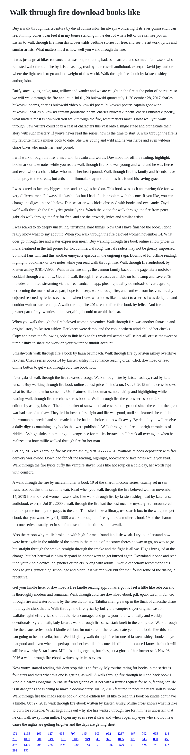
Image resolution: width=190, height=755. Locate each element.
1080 (75, 744)
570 (121, 744)
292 (15, 750)
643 (144, 739)
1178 (166, 744)
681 (63, 739)
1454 (85, 733)
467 (133, 733)
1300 (27, 744)
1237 (121, 733)
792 (144, 733)
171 (15, 733)
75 (155, 744)
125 (133, 739)
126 (110, 744)
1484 (62, 744)
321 (108, 739)
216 (15, 739)
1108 (75, 739)
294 (39, 744)
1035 (121, 739)
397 (15, 744)
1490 (51, 739)
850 (155, 739)
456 (167, 739)
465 (61, 733)
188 (87, 744)
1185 (27, 733)
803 (97, 733)
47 (98, 739)
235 (50, 744)
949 (87, 739)
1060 (27, 739)
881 (39, 739)
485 (144, 744)
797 (73, 733)
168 (39, 733)
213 (133, 744)
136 (26, 750)
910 (99, 744)
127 (50, 733)
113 (167, 733)
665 (155, 733)
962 (108, 733)
